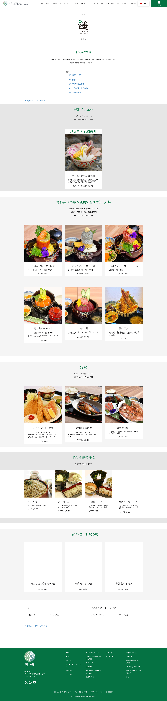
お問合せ (111, 692)
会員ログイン (90, 677)
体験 (127, 677)
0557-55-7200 (30, 676)
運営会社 (56, 692)
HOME (68, 653)
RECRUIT (69, 674)
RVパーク (109, 653)
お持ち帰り (75, 92)
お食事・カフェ (131, 653)
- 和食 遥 (129, 656)
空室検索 (89, 667)
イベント (69, 660)
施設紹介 (69, 670)
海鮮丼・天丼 (76, 75)
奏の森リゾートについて (73, 665)
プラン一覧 (89, 663)
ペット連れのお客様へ (81, 692)
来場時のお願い (67, 692)
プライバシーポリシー (98, 692)
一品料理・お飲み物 (78, 88)
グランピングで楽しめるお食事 (93, 657)
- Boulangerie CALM (133, 667)
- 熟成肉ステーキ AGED (132, 661)
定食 (72, 80)
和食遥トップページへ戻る (35, 100)
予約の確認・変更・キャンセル (93, 671)
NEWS (68, 656)
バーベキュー (110, 656)
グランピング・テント (93, 653)
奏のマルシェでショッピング (133, 671)
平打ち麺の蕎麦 (76, 84)
